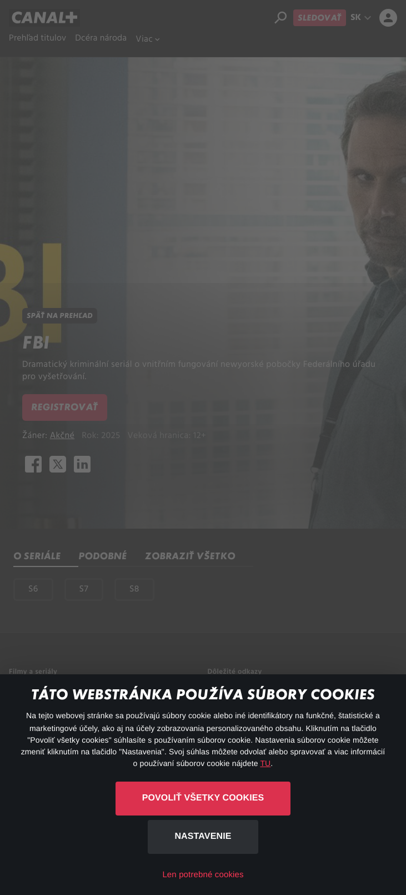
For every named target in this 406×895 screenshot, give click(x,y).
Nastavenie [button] (202, 836)
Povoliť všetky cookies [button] (203, 798)
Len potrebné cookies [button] (202, 874)
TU (265, 763)
